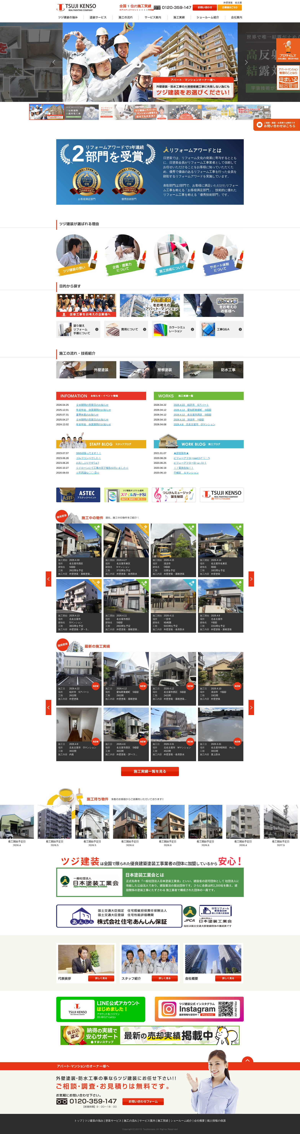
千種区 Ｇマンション (186, 472)
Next (251, 579)
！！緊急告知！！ (184, 467)
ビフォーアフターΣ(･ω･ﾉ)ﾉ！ (190, 462)
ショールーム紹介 (181, 1120)
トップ (78, 1120)
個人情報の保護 (216, 1120)
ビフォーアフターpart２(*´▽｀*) (192, 458)
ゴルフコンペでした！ (88, 458)
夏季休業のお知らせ (87, 414)
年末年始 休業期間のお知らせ (93, 409)
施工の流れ (130, 1120)
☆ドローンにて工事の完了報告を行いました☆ (102, 467)
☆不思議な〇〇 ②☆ (87, 472)
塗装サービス (113, 1120)
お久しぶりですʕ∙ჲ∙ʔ (87, 462)
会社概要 (199, 1120)
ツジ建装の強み (94, 1120)
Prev (48, 579)
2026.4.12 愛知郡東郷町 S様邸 (192, 409)
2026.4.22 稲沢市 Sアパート (191, 404)
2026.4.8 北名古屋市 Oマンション (194, 424)
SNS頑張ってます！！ (88, 453)
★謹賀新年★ (181, 453)
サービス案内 (147, 1120)
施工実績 (162, 1120)
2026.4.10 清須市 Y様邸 (189, 419)
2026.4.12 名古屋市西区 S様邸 (192, 414)
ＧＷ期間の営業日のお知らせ (92, 404)
